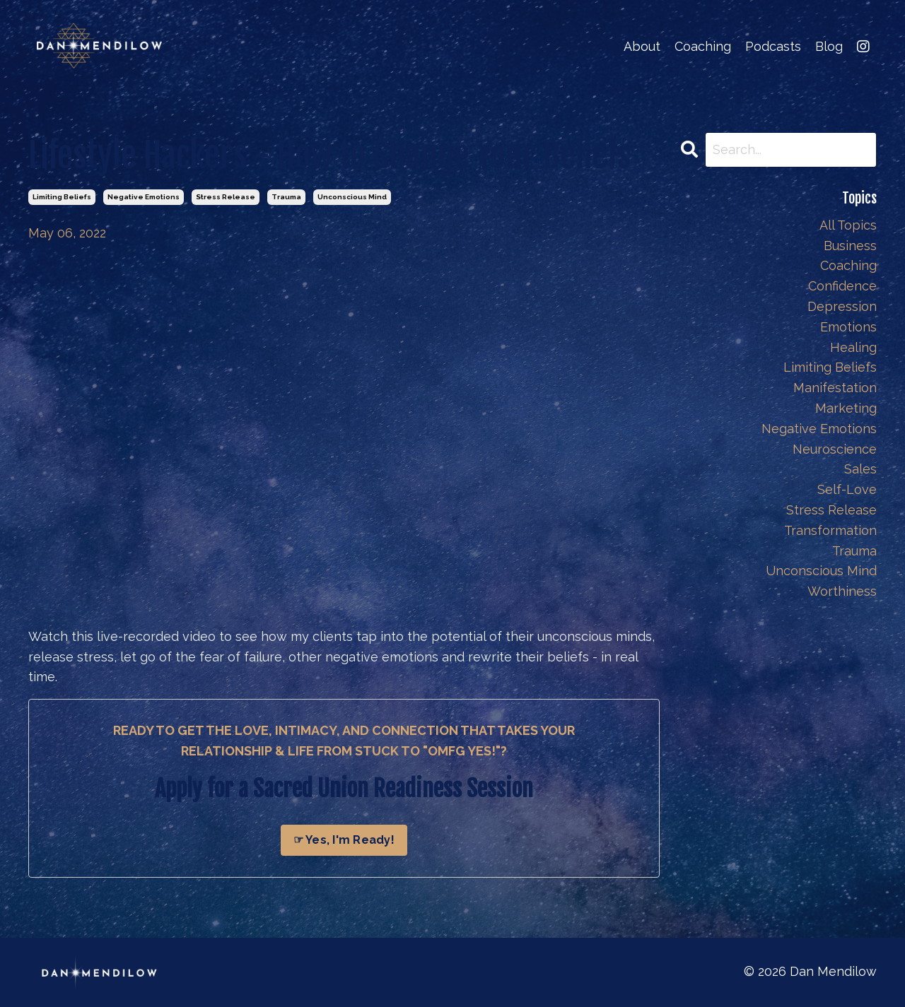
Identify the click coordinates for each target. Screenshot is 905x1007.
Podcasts (773, 46)
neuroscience (835, 449)
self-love (847, 489)
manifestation (835, 387)
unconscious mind (352, 197)
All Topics (848, 225)
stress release (225, 197)
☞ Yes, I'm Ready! (344, 840)
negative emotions (143, 197)
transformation (830, 530)
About (642, 46)
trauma (286, 197)
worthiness (842, 591)
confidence (842, 285)
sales (860, 468)
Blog (829, 46)
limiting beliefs (62, 197)
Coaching (703, 46)
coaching (848, 265)
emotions (848, 326)
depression (842, 306)
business (850, 245)
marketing (846, 408)
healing (853, 347)
